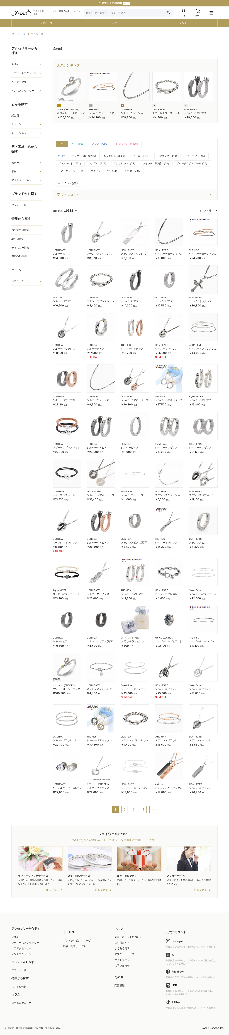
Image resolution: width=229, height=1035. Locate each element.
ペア (114, 23)
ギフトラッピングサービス (78, 940)
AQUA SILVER (196, 345)
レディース (46, 23)
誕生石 (15, 115)
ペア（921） (79, 143)
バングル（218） (98, 163)
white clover (160, 737)
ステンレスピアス (199, 542)
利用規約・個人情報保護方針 (19, 1028)
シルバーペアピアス (195, 113)
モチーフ (16, 162)
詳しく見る (52, 890)
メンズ (183, 23)
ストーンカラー (20, 133)
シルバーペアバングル (133, 688)
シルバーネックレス (200, 301)
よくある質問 (122, 948)
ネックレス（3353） (114, 155)
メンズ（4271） (101, 143)
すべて (61, 143)
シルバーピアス (61, 253)
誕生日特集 (17, 238)
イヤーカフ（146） (195, 155)
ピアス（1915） (142, 155)
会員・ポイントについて (128, 937)
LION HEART (127, 109)
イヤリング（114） (167, 155)
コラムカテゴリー (21, 281)
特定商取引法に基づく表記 (47, 1028)
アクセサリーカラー (22, 180)
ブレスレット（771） (70, 163)
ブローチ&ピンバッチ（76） (192, 163)
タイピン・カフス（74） (104, 171)
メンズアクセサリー (22, 90)
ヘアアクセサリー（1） (71, 171)
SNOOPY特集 (19, 256)
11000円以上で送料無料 (114, 3)
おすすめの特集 (20, 229)
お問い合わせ (122, 965)
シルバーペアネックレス (134, 400)
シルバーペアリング (64, 301)
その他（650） (133, 171)
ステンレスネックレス (99, 253)
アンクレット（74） (125, 163)
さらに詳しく (67, 194)
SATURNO (58, 737)
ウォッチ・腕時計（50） (156, 163)
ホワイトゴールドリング (71, 113)
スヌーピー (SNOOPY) (68, 109)
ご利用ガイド (122, 942)
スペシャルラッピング (131, 638)
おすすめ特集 (18, 986)
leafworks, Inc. (217, 1028)
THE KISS (94, 109)
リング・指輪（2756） (84, 155)
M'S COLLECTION (164, 638)
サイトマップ (122, 960)
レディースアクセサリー (25, 73)
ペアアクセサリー (21, 81)
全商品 (15, 64)
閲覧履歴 (119, 985)
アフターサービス (124, 954)
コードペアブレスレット (66, 594)
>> (154, 809)
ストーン (16, 124)
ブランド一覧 (18, 205)
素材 (13, 171)
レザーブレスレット (64, 495)
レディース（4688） (127, 143)
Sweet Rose (161, 444)
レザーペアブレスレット (66, 447)
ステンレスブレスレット (166, 113)
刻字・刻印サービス (74, 946)
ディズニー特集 (20, 247)
